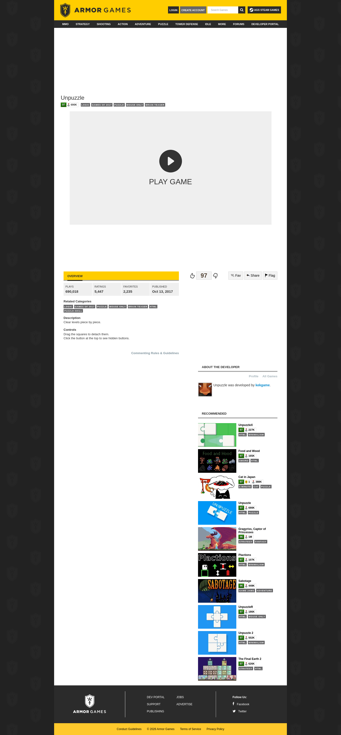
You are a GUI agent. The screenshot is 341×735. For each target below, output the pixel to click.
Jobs (180, 697)
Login (173, 10)
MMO (65, 24)
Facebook (241, 704)
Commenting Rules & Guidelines (155, 353)
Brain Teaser (155, 105)
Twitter (239, 711)
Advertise (185, 704)
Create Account (193, 10)
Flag (270, 275)
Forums (238, 24)
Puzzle (163, 24)
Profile (253, 376)
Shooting (104, 24)
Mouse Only (135, 105)
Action (123, 24)
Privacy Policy (215, 729)
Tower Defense (186, 24)
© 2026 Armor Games (160, 729)
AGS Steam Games (264, 10)
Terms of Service (190, 729)
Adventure (143, 24)
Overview (74, 276)
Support (154, 704)
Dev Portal (156, 697)
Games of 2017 (102, 105)
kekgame (262, 385)
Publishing (155, 711)
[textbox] (222, 9)
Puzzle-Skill (73, 311)
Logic (86, 105)
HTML (153, 306)
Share (252, 275)
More (222, 24)
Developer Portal (265, 24)
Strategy (83, 24)
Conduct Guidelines (129, 729)
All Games (269, 376)
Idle (208, 24)
